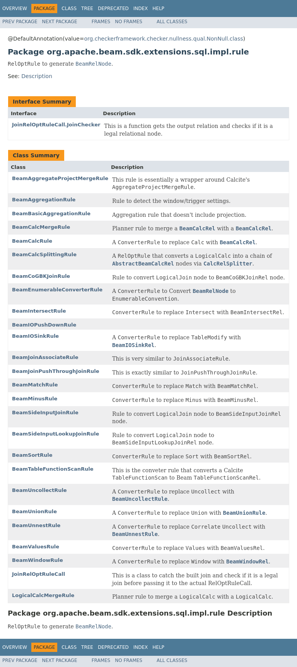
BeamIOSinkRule (35, 336)
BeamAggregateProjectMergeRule (60, 178)
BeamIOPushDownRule (44, 325)
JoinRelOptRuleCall (38, 574)
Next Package (59, 21)
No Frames (128, 21)
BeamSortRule (32, 455)
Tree (87, 8)
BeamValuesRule (35, 547)
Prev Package (20, 21)
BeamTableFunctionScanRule (53, 469)
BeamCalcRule (32, 241)
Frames (101, 21)
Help (158, 8)
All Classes (172, 21)
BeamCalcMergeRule (41, 227)
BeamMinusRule (34, 399)
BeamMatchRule (35, 385)
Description (36, 76)
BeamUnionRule (34, 511)
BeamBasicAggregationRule (51, 213)
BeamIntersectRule (39, 311)
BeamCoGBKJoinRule (41, 276)
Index (140, 8)
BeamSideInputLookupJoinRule (55, 434)
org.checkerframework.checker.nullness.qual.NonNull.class (163, 39)
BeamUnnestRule (36, 525)
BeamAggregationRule (43, 199)
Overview (14, 8)
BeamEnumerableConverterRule (57, 290)
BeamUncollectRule (39, 490)
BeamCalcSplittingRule (44, 254)
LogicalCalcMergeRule (43, 595)
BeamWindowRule (37, 560)
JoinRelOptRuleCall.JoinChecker (56, 125)
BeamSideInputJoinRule (45, 412)
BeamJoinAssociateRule (45, 357)
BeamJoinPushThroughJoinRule (55, 371)
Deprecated (113, 8)
